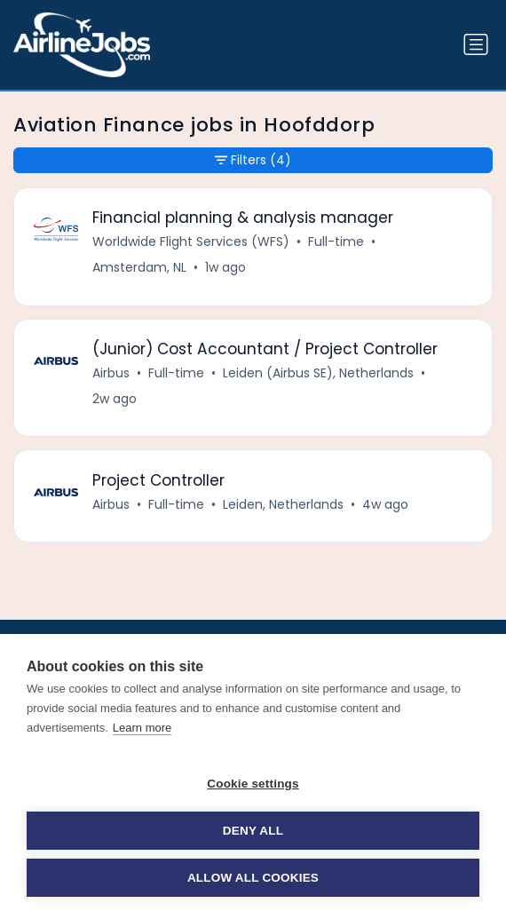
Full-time (336, 241)
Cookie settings (253, 783)
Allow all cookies (253, 877)
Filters (253, 160)
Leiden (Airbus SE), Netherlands (318, 373)
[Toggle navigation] (476, 44)
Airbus (111, 373)
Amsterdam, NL (139, 267)
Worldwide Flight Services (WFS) (190, 241)
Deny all (253, 830)
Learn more (142, 727)
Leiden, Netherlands (283, 504)
